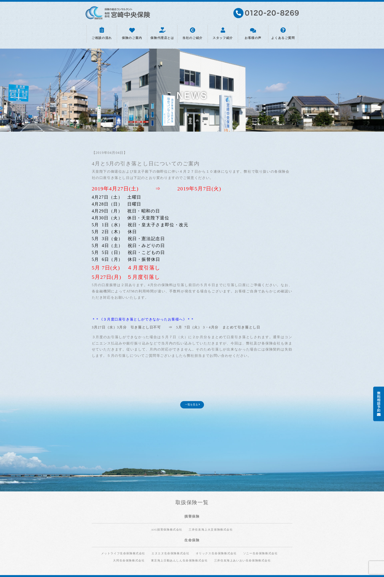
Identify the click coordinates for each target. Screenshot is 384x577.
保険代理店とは (162, 33)
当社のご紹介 (192, 33)
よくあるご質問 (283, 33)
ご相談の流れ (102, 33)
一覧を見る (192, 404)
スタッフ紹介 (223, 33)
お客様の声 (253, 34)
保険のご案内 (132, 34)
